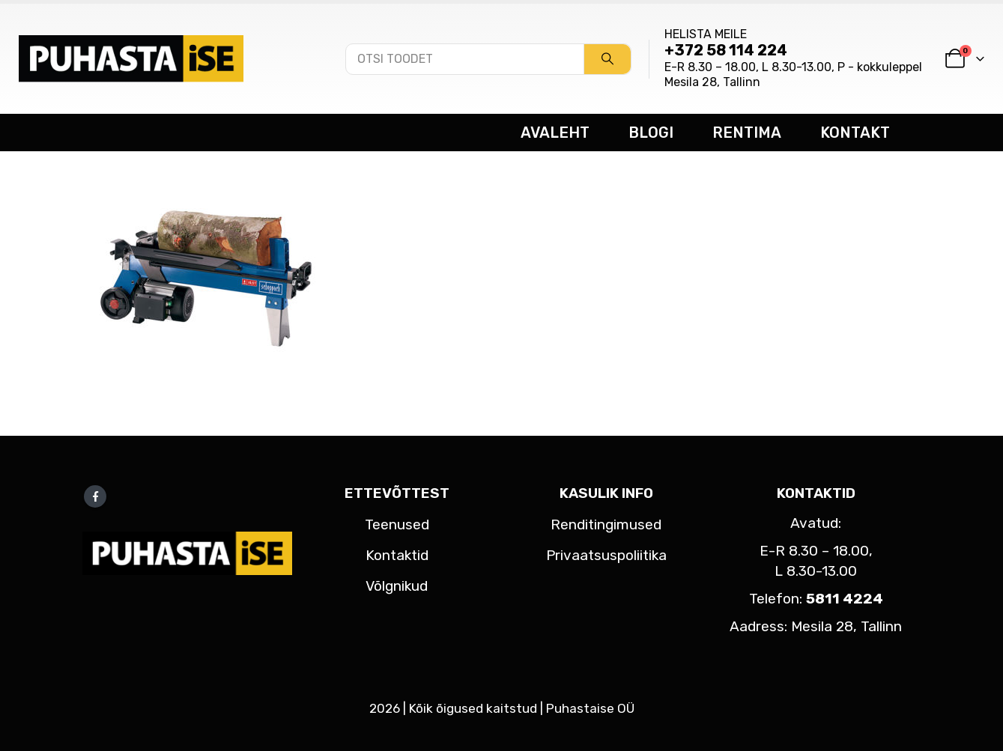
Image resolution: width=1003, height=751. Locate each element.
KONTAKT (855, 133)
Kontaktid (397, 555)
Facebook (95, 496)
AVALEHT (555, 133)
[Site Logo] (131, 58)
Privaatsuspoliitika (606, 555)
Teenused (397, 524)
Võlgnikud (397, 586)
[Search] (607, 59)
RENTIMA (746, 133)
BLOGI (650, 133)
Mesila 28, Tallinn (712, 82)
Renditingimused (606, 524)
